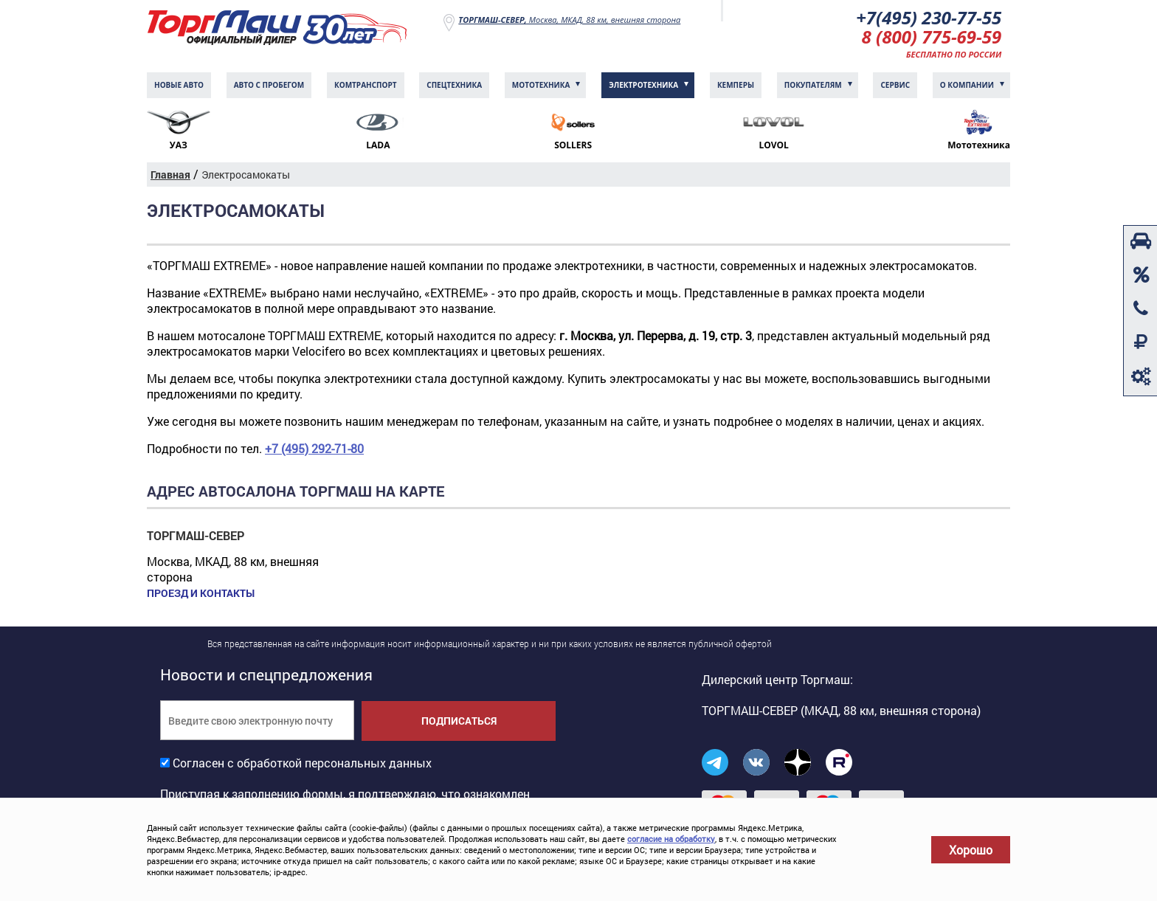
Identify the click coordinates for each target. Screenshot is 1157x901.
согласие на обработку (671, 838)
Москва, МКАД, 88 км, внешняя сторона (569, 19)
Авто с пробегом (269, 85)
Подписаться (459, 721)
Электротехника (643, 85)
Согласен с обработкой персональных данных (302, 762)
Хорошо (970, 849)
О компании (967, 85)
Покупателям (813, 85)
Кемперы (735, 85)
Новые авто (179, 85)
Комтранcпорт (365, 85)
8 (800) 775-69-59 (932, 36)
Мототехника (541, 85)
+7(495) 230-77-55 (928, 17)
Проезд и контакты (201, 593)
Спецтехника (454, 85)
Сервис (895, 85)
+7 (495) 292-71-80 (314, 448)
